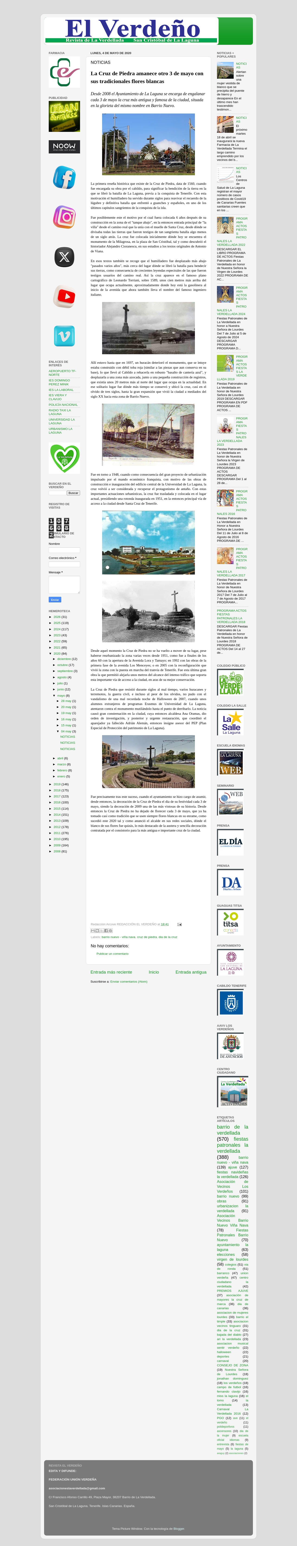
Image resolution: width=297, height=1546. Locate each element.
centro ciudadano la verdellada (232, 1282)
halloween (224, 1352)
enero (61, 776)
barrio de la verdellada (232, 1130)
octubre (63, 665)
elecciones (226, 1254)
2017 (57, 796)
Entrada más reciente (111, 972)
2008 (57, 851)
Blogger (179, 1528)
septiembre (65, 671)
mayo (61, 695)
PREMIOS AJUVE (232, 1291)
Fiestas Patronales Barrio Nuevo (232, 1235)
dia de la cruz (168, 937)
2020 (57, 653)
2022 (57, 641)
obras (221, 1201)
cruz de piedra (147, 937)
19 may (66, 713)
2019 (57, 784)
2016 (57, 802)
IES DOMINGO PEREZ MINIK (59, 382)
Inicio (154, 972)
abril (60, 758)
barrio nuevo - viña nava (118, 937)
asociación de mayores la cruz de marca (232, 1299)
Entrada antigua (191, 972)
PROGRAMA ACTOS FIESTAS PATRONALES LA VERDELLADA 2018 (231, 616)
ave (235, 1418)
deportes (223, 1356)
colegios (230, 1264)
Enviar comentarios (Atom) (129, 981)
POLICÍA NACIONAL (63, 404)
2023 (57, 635)
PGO (220, 1418)
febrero (62, 770)
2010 (57, 839)
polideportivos (225, 1426)
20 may (66, 707)
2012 (57, 827)
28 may (66, 701)
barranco (223, 1273)
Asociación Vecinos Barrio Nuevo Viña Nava (232, 1221)
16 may (66, 719)
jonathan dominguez (232, 1378)
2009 (57, 845)
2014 (57, 814)
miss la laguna (227, 1396)
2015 (57, 808)
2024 (57, 629)
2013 (57, 820)
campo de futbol (229, 1387)
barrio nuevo (228, 1196)
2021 (57, 647)
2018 (57, 790)
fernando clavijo (228, 1391)
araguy (221, 1453)
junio (61, 689)
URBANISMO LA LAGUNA (60, 430)
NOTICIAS (67, 736)
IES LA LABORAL (61, 390)
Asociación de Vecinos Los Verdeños (232, 1186)
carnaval (223, 1361)
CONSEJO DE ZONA (232, 1365)
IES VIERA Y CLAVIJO (58, 397)
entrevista (223, 1444)
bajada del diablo (229, 1334)
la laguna (237, 1448)
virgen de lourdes (232, 1259)
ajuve (232, 1167)
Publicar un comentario (113, 953)
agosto (62, 677)
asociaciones (236, 1453)
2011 (57, 833)
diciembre (64, 659)
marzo (62, 764)
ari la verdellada (229, 1339)
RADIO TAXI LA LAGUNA (60, 412)
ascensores (224, 1431)
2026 (57, 617)
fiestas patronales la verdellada (232, 1145)
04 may (66, 731)
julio (60, 683)
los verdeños (233, 1383)
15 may (66, 725)
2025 (57, 623)
